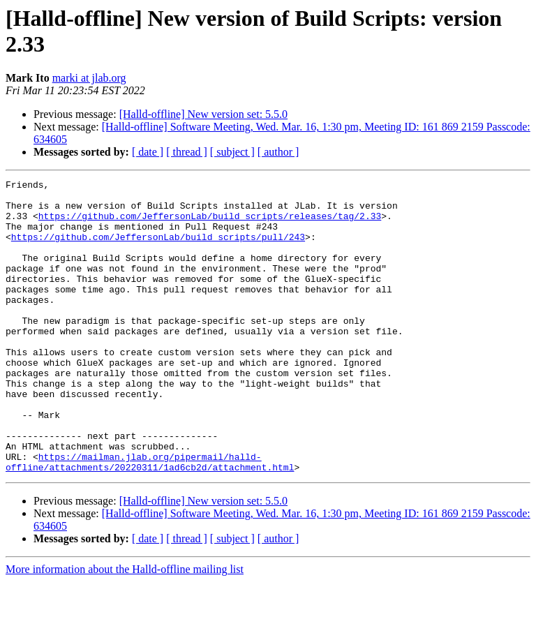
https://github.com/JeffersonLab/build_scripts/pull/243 (158, 249)
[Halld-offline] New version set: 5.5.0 (203, 114)
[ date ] (147, 152)
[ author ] (278, 152)
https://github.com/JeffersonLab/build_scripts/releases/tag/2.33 (209, 224)
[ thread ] (186, 152)
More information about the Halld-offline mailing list (125, 628)
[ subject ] (232, 152)
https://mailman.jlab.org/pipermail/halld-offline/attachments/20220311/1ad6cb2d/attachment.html (150, 519)
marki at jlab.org (89, 78)
